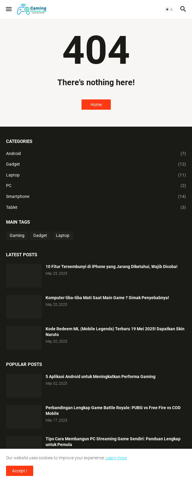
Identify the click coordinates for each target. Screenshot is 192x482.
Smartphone (96, 197)
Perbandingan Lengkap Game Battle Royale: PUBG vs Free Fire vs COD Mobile (113, 410)
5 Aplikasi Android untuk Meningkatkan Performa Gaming (100, 376)
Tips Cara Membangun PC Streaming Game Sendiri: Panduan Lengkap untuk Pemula (113, 441)
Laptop (96, 175)
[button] (8, 9)
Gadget (96, 164)
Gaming (17, 235)
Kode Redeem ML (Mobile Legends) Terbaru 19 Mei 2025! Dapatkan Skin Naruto (115, 331)
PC (96, 186)
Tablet (96, 208)
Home (96, 104)
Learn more (116, 457)
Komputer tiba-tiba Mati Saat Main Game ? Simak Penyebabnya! (107, 297)
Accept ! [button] (19, 470)
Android (96, 154)
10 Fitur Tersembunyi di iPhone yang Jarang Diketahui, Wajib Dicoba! (112, 266)
